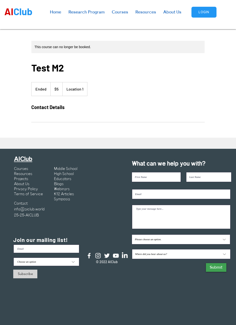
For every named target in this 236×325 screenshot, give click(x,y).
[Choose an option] (46, 261)
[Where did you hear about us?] (181, 254)
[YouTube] (115, 255)
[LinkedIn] (124, 255)
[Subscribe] (25, 274)
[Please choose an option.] (180, 239)
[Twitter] (107, 255)
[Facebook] (89, 255)
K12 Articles (64, 194)
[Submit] (216, 267)
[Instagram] (98, 255)
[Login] (203, 12)
